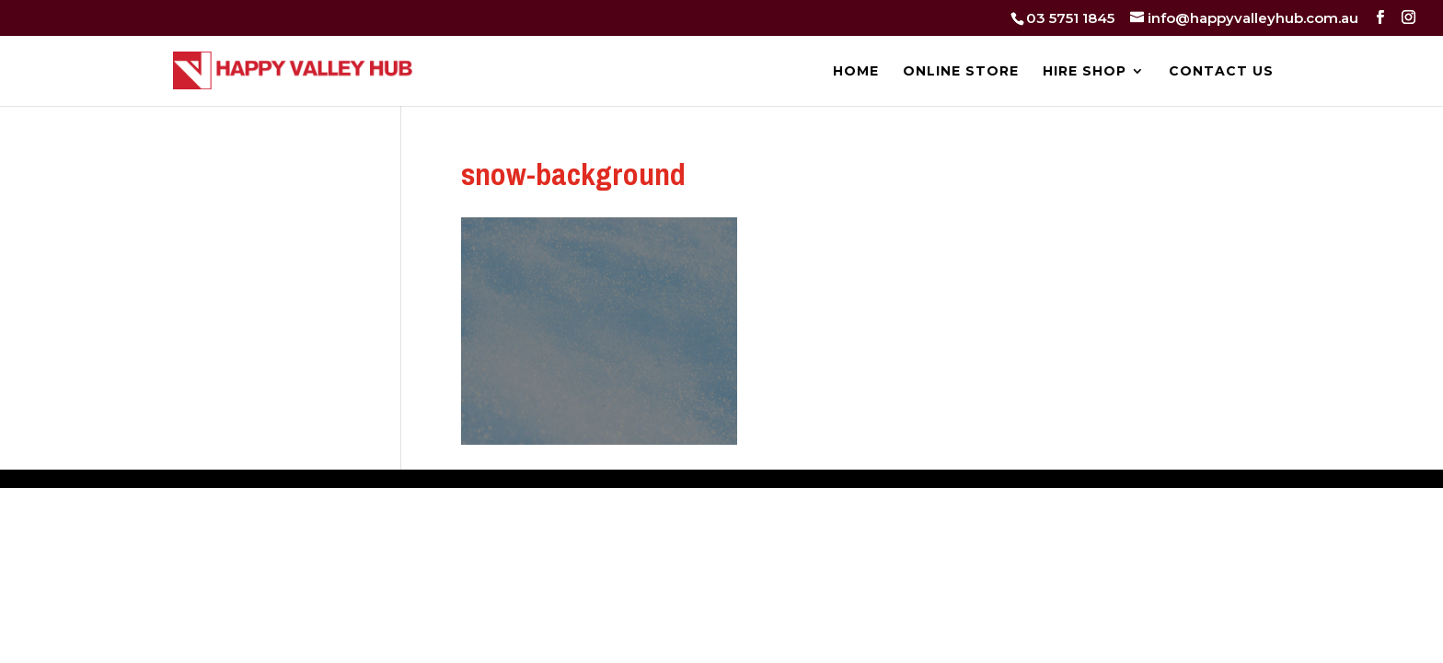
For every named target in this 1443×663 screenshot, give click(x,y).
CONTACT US (1221, 71)
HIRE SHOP (1084, 71)
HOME (856, 71)
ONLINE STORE (961, 71)
